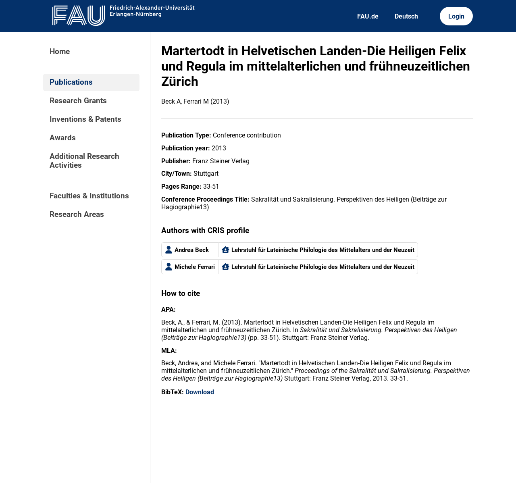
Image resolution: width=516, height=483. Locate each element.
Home (60, 51)
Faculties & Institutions (89, 196)
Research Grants (78, 100)
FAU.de (368, 16)
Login (456, 16)
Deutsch (406, 16)
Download (199, 392)
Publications (71, 82)
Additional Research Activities (84, 161)
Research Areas (77, 214)
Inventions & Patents (85, 119)
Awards (63, 137)
